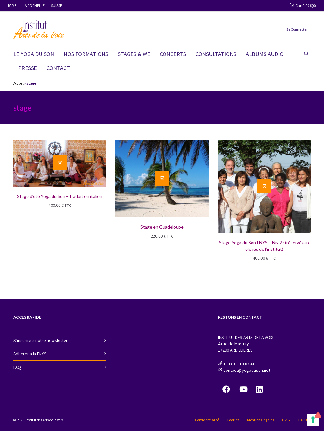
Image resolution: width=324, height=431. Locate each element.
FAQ (17, 367)
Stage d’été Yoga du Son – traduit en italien (59, 196)
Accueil (18, 83)
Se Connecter (297, 29)
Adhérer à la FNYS (30, 354)
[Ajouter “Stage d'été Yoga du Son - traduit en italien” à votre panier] (60, 162)
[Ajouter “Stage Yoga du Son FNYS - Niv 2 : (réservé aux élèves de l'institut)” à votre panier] (264, 186)
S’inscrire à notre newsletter (40, 340)
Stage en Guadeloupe (162, 227)
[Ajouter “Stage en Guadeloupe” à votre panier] (162, 178)
